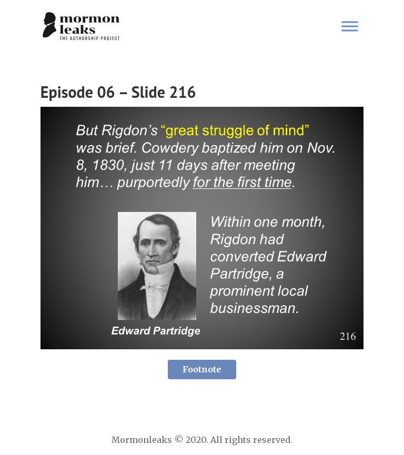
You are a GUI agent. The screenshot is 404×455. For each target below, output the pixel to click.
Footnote (202, 369)
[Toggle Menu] (349, 26)
